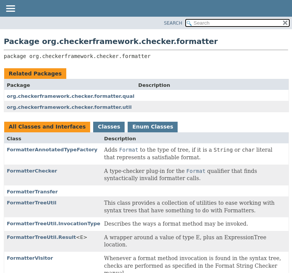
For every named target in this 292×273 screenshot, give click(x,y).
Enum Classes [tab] (152, 127)
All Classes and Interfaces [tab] (47, 127)
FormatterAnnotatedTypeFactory (52, 149)
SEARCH (173, 23)
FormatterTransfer (32, 192)
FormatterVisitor (30, 258)
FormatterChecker (32, 171)
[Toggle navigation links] (10, 9)
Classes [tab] (109, 127)
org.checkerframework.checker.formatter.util (69, 107)
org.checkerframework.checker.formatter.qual (70, 96)
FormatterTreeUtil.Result (41, 237)
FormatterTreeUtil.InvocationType (53, 223)
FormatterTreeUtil (31, 203)
